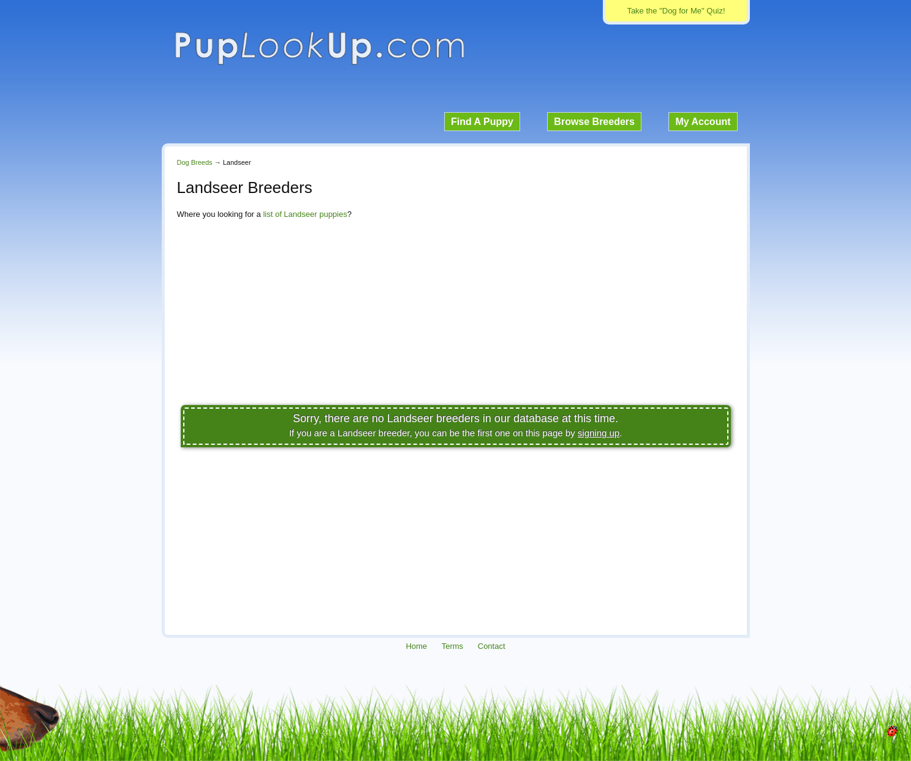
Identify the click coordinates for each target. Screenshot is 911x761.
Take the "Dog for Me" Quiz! (676, 10)
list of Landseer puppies (305, 214)
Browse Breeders (594, 121)
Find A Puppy (482, 121)
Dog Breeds (195, 162)
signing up (598, 433)
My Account (702, 121)
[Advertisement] (456, 315)
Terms (452, 646)
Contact (491, 646)
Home (416, 646)
